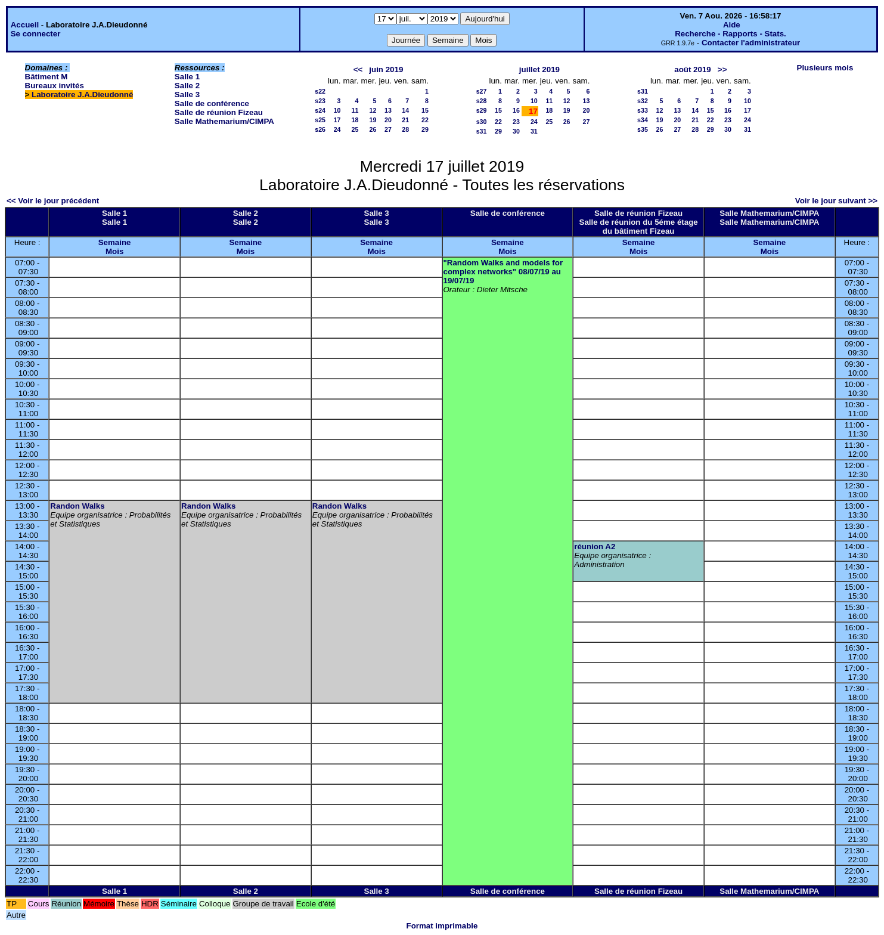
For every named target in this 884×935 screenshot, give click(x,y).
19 (373, 119)
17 (337, 119)
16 (516, 110)
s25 (320, 119)
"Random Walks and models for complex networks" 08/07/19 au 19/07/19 (503, 271)
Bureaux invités (54, 85)
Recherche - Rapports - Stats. (730, 33)
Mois (114, 251)
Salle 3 (187, 94)
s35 (642, 129)
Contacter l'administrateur (751, 42)
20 (388, 119)
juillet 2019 (539, 69)
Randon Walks (77, 505)
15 (425, 110)
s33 (642, 110)
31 (534, 131)
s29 (481, 110)
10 (337, 110)
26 (373, 129)
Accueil (25, 24)
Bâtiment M (46, 76)
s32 (642, 100)
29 (425, 129)
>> (722, 69)
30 (516, 131)
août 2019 (692, 69)
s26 (320, 129)
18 (355, 119)
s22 (320, 91)
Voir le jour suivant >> (836, 200)
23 (516, 121)
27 (388, 129)
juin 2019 (386, 69)
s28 (481, 100)
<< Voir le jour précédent (53, 200)
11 (355, 110)
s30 (481, 121)
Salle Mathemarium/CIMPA (224, 121)
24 (337, 129)
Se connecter (36, 33)
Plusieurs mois (825, 67)
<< (358, 69)
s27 (481, 91)
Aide (731, 24)
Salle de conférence (212, 103)
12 (373, 110)
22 (425, 119)
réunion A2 (594, 546)
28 (405, 129)
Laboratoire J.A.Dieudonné (82, 94)
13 (388, 110)
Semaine (114, 242)
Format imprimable (442, 925)
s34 (642, 119)
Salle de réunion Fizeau (219, 112)
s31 (481, 131)
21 (405, 119)
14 (405, 110)
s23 (320, 100)
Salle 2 (187, 85)
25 (355, 129)
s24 (320, 110)
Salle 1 (187, 76)
